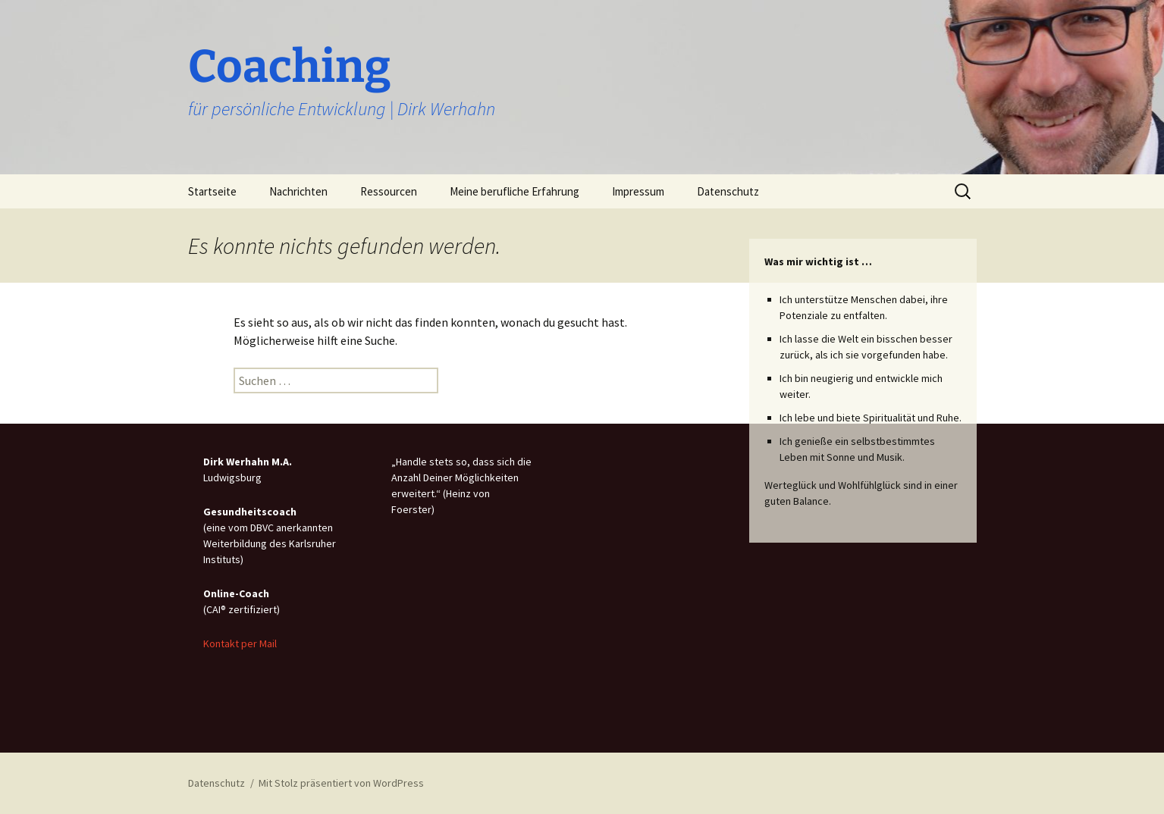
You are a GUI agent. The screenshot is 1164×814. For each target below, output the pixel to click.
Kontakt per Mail (240, 643)
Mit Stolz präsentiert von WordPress (341, 783)
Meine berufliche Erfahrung (514, 191)
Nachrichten (298, 191)
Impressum (638, 191)
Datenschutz (728, 191)
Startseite (212, 191)
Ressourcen (388, 191)
